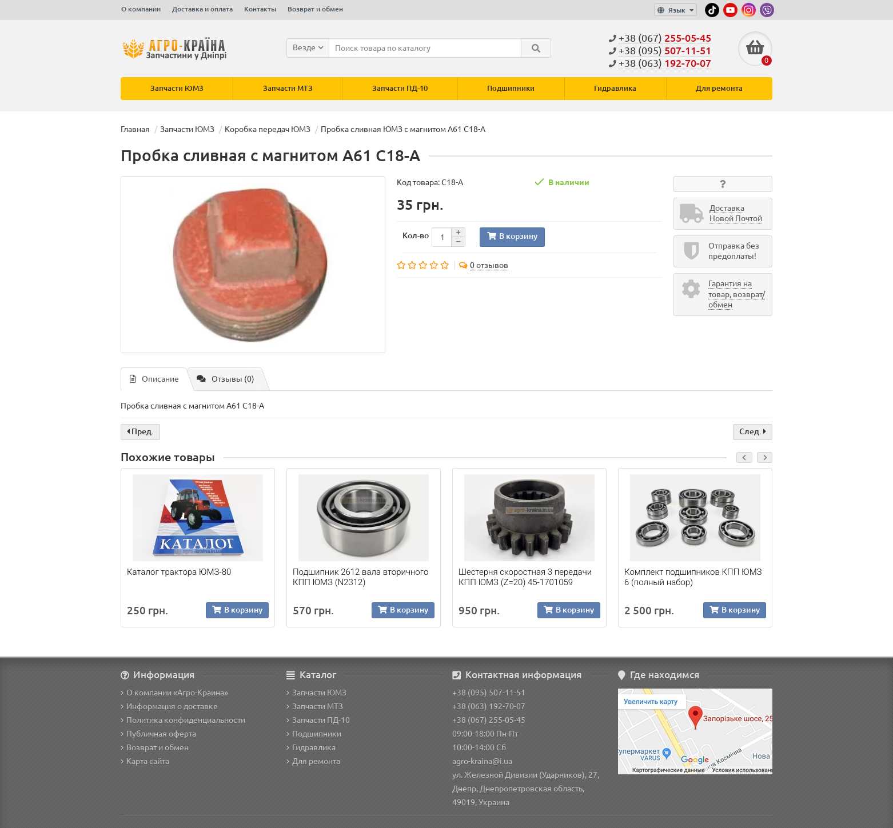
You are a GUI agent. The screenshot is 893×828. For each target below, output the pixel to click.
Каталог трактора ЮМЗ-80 (179, 572)
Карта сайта (145, 761)
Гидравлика (615, 88)
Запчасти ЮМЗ (177, 88)
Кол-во (415, 235)
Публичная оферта (158, 733)
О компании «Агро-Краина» (174, 692)
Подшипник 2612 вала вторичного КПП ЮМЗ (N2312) (360, 577)
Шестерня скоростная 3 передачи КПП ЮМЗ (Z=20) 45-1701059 (525, 577)
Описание (154, 378)
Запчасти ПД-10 (400, 88)
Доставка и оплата (202, 9)
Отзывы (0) (225, 378)
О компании (141, 9)
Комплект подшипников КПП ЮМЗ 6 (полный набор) (693, 577)
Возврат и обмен (315, 9)
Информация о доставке (169, 706)
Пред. (140, 431)
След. (752, 431)
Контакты (260, 9)
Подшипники (511, 88)
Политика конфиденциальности (183, 720)
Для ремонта (719, 88)
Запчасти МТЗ (288, 88)
